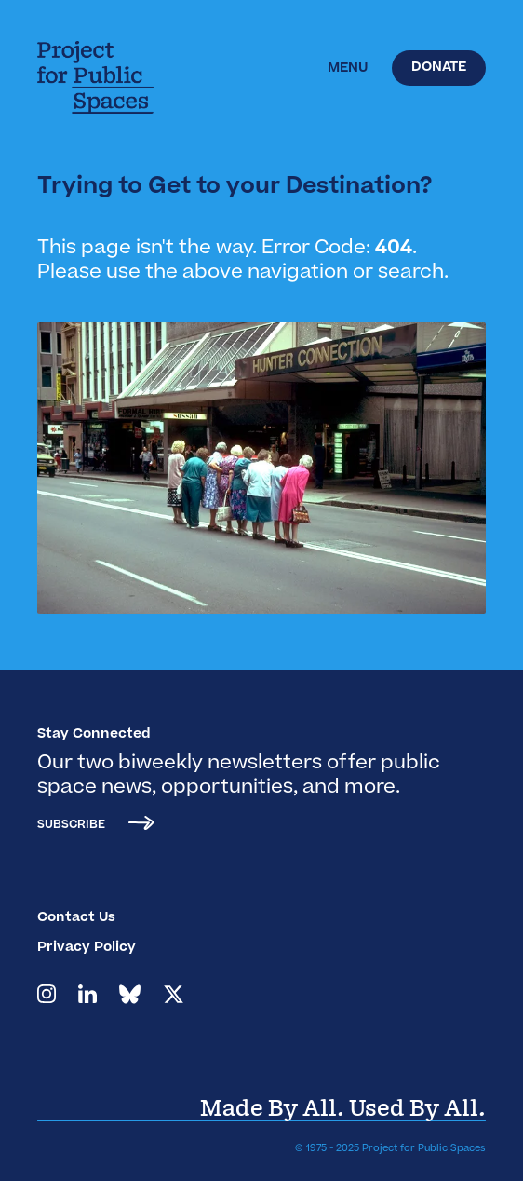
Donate (438, 68)
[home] (125, 77)
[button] (347, 69)
